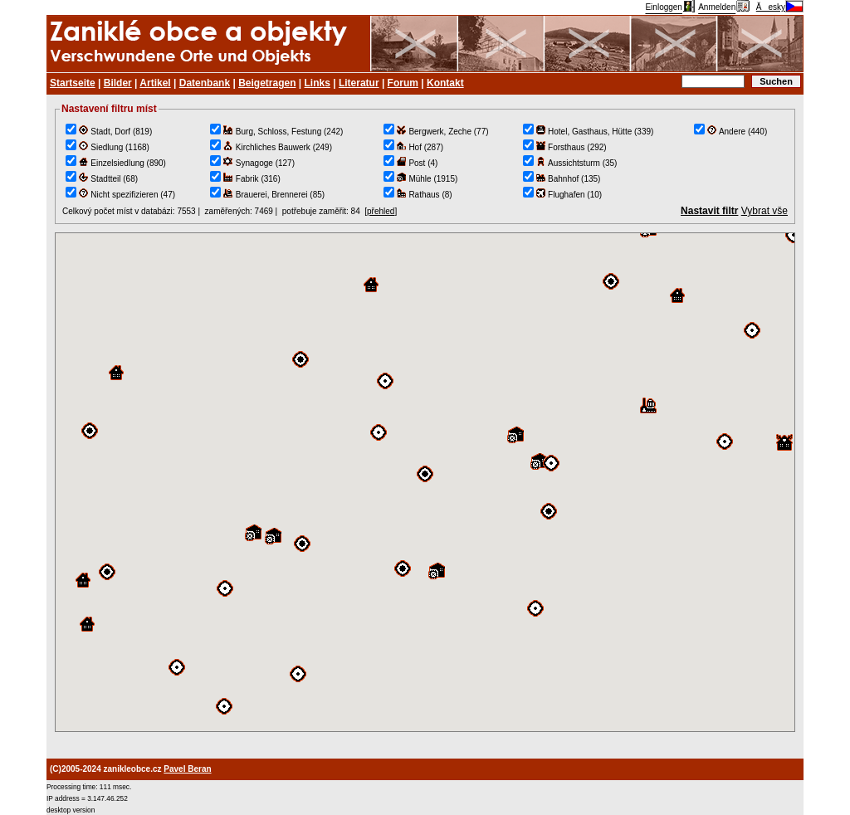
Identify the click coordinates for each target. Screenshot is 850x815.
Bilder (118, 83)
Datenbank (204, 83)
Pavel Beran (187, 769)
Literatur (359, 83)
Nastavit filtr (709, 211)
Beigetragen (267, 83)
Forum (403, 83)
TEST (425, 482)
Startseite (72, 83)
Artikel (154, 83)
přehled (380, 211)
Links (317, 83)
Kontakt (445, 83)
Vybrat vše (764, 211)
